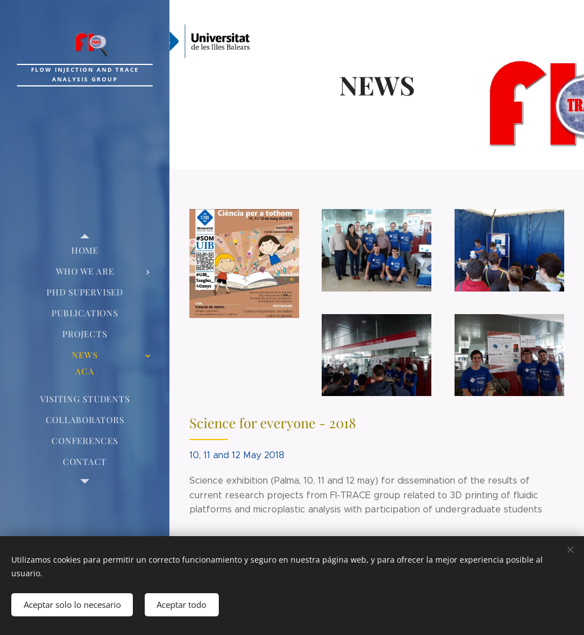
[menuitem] (84, 250)
